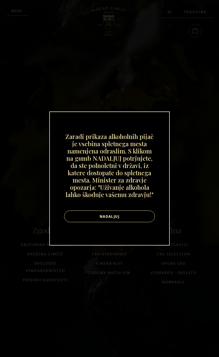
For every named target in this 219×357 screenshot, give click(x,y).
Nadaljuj (109, 216)
